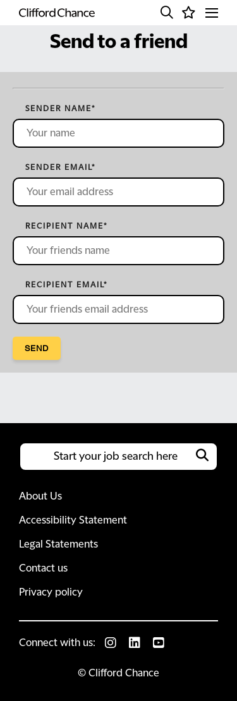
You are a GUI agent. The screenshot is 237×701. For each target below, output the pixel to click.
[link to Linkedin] (134, 643)
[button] (167, 12)
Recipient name (66, 226)
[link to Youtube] (158, 643)
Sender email (60, 167)
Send (37, 348)
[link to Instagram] (110, 643)
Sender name (60, 108)
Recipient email (66, 285)
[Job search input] (118, 456)
